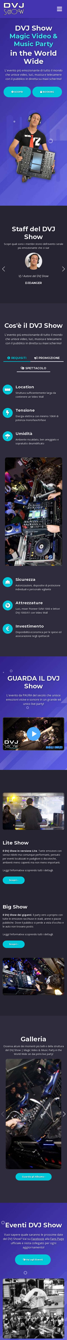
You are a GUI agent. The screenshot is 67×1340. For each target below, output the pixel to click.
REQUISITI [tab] (16, 358)
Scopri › (13, 880)
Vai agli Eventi (33, 1259)
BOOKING (47, 92)
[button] (63, 269)
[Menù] (59, 9)
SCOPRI (17, 92)
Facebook (37, 1239)
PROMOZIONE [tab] (47, 358)
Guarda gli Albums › (33, 1176)
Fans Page (57, 1239)
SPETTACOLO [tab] (33, 368)
